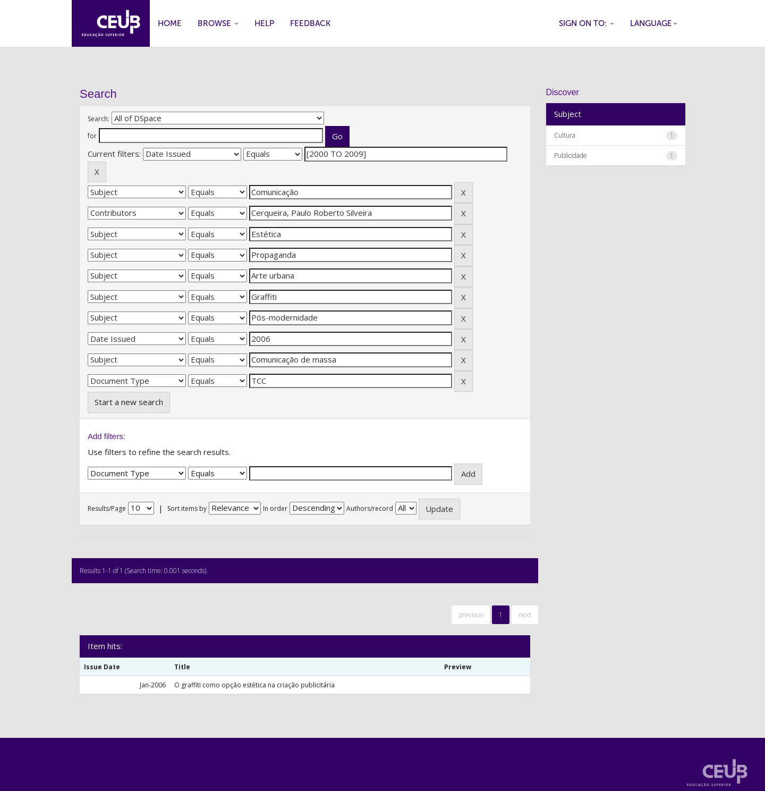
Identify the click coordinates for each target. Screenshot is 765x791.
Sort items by (187, 508)
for (92, 135)
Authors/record (369, 508)
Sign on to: (586, 23)
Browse (218, 23)
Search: (98, 118)
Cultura (564, 135)
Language (653, 23)
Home (170, 23)
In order (275, 508)
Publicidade (570, 155)
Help (264, 23)
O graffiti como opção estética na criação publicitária (254, 684)
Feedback (310, 23)
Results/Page (107, 508)
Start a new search (129, 402)
